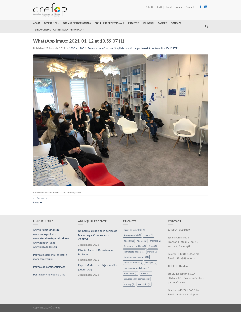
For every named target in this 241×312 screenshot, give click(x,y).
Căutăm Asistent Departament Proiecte (96, 252)
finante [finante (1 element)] (141, 240)
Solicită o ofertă (154, 7)
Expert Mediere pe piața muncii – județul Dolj (97, 267)
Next (37, 202)
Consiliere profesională (110, 23)
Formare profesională (77, 23)
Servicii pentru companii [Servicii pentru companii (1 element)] (136, 278)
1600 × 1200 (76, 48)
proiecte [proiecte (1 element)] (146, 273)
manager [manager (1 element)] (150, 262)
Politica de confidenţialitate (49, 266)
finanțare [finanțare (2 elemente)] (155, 240)
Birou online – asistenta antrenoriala (59, 29)
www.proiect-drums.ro (46, 229)
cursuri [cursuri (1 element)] (148, 235)
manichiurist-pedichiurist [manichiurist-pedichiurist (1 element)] (137, 268)
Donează (176, 23)
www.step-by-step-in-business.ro (52, 238)
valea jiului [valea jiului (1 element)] (144, 284)
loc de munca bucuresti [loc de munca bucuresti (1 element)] (136, 257)
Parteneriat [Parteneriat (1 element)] (130, 273)
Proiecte (133, 23)
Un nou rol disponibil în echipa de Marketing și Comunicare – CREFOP (97, 235)
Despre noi (51, 23)
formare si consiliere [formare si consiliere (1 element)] (135, 246)
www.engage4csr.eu (45, 246)
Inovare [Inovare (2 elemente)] (152, 251)
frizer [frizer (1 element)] (153, 246)
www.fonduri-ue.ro (44, 242)
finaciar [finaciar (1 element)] (129, 240)
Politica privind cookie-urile (49, 274)
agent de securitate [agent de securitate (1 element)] (134, 230)
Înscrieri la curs (174, 7)
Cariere (162, 23)
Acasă (36, 23)
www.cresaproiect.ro (45, 234)
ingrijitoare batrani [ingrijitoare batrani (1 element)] (134, 251)
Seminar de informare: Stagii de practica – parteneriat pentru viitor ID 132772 (133, 48)
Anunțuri (148, 23)
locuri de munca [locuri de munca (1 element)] (133, 262)
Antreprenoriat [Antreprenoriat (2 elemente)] (132, 235)
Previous (40, 198)
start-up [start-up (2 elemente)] (129, 284)
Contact (189, 7)
